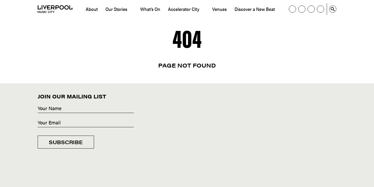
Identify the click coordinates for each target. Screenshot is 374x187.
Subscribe (66, 142)
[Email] (86, 122)
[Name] (86, 108)
